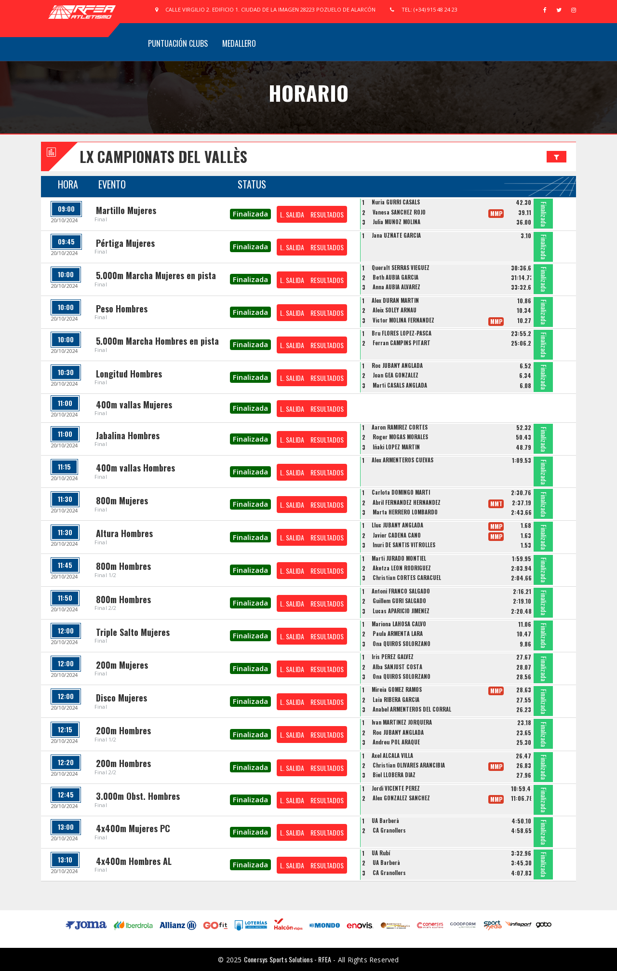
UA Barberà (385, 820)
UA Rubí (381, 853)
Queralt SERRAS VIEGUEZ (400, 267)
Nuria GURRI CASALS (396, 202)
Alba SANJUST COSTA (397, 667)
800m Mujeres (122, 500)
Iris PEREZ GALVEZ (393, 657)
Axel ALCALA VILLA (392, 755)
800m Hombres (123, 566)
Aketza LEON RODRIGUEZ (402, 568)
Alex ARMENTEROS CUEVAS (402, 460)
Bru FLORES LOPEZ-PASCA (401, 333)
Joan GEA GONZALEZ (395, 375)
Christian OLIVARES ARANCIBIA (409, 765)
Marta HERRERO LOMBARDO (405, 512)
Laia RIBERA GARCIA (396, 699)
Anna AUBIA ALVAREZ (396, 287)
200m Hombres (123, 730)
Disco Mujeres (121, 697)
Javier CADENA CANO (397, 535)
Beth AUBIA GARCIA (395, 277)
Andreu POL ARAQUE (396, 742)
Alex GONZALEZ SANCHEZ (401, 798)
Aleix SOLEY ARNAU (394, 310)
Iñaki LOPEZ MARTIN (396, 447)
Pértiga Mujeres (125, 243)
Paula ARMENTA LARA (398, 633)
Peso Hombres (122, 308)
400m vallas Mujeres (134, 404)
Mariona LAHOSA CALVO (399, 624)
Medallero (239, 43)
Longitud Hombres (129, 373)
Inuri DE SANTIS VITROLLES (404, 545)
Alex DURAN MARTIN (395, 300)
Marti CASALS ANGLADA (400, 385)
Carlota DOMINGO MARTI (401, 492)
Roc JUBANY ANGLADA (397, 365)
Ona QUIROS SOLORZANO (401, 643)
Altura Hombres (124, 533)
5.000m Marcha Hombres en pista (157, 341)
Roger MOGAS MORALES (400, 437)
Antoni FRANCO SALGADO (401, 591)
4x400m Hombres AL (134, 861)
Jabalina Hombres (128, 435)
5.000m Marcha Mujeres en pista (156, 275)
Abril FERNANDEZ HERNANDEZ (407, 502)
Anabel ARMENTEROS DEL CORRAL (412, 709)
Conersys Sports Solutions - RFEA (287, 959)
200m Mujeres (122, 665)
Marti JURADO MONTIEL (399, 558)
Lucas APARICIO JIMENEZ (401, 611)
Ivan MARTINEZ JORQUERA (402, 722)
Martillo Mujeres (126, 210)
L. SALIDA (292, 214)
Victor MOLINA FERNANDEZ (403, 320)
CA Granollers (389, 830)
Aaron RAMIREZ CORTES (400, 427)
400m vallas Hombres (135, 467)
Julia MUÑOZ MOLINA (396, 222)
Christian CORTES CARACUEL (407, 577)
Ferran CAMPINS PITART (401, 343)
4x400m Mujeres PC (133, 828)
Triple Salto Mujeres (133, 632)
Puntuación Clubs (178, 43)
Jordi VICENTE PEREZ (396, 788)
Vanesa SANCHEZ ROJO (399, 212)
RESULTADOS (327, 214)
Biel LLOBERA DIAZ (394, 775)
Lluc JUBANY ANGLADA (397, 525)
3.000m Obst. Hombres (138, 796)
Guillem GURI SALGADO (399, 601)
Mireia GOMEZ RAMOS (397, 689)
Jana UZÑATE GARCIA (396, 235)
